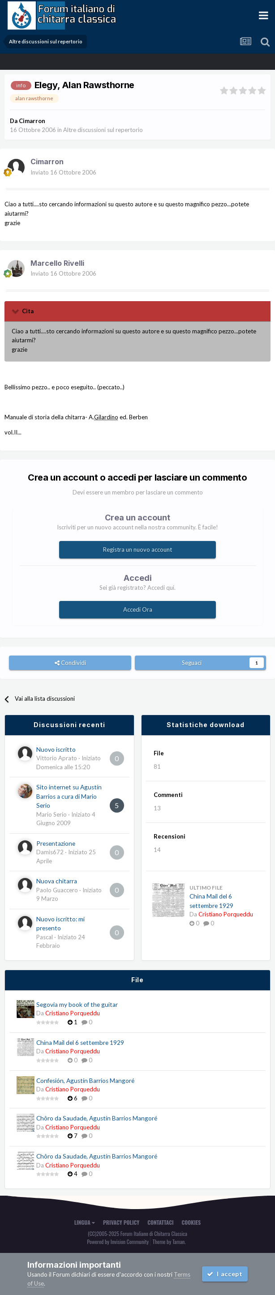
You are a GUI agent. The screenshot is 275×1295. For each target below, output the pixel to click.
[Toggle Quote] (16, 311)
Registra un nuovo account (137, 549)
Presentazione (55, 843)
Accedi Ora (137, 609)
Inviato (63, 172)
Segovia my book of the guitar (77, 1004)
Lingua (84, 1222)
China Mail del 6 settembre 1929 (80, 1042)
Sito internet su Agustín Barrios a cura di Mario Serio (69, 796)
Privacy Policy (121, 1222)
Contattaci (160, 1222)
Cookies (191, 1222)
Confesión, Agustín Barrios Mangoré (85, 1080)
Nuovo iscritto (56, 749)
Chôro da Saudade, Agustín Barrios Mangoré (96, 1118)
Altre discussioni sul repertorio (103, 129)
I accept (225, 1274)
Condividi (70, 662)
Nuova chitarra (56, 881)
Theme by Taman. (169, 1241)
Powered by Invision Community (118, 1241)
